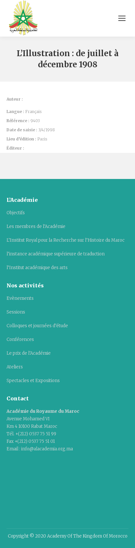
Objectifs (16, 213)
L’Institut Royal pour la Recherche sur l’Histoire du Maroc (66, 240)
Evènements (20, 298)
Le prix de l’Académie (29, 353)
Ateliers (15, 367)
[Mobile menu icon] (121, 18)
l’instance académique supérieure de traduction (56, 254)
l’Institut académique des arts (37, 267)
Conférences (20, 339)
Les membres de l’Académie (36, 226)
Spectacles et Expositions (33, 380)
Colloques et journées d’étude (37, 326)
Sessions (16, 312)
